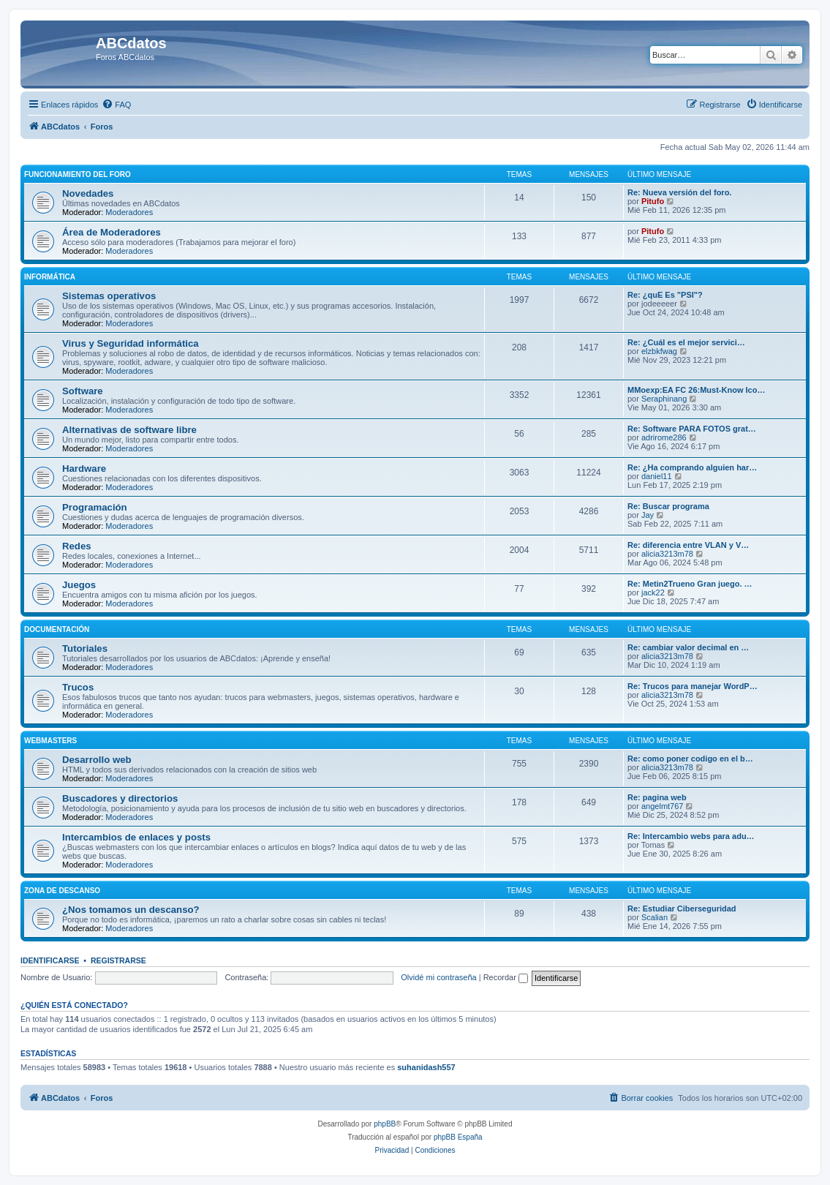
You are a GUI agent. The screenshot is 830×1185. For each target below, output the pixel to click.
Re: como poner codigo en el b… (690, 758)
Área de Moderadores (111, 232)
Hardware (84, 468)
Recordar (505, 977)
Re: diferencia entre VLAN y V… (688, 545)
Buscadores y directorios (120, 798)
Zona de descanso (62, 891)
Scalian (654, 917)
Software (82, 390)
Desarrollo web (97, 759)
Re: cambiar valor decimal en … (688, 647)
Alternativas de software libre (129, 429)
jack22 (653, 592)
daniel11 (656, 476)
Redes (76, 546)
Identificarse (50, 960)
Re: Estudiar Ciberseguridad (681, 908)
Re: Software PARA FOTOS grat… (691, 428)
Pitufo (652, 201)
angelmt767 (662, 806)
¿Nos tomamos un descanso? (131, 909)
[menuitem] (116, 104)
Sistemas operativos (109, 295)
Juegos (79, 584)
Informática (49, 277)
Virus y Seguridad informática (130, 343)
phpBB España (458, 1137)
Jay (647, 515)
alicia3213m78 (667, 553)
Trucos (78, 687)
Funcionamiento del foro (77, 174)
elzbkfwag (659, 351)
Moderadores (129, 212)
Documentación (56, 629)
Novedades (87, 193)
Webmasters (50, 741)
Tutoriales (84, 648)
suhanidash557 (426, 1067)
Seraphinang (664, 398)
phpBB (385, 1124)
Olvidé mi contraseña (438, 977)
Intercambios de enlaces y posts (136, 837)
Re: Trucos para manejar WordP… (692, 686)
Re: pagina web (657, 797)
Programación (94, 507)
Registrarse (118, 960)
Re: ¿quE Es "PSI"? (665, 294)
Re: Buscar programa (668, 506)
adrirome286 (664, 437)
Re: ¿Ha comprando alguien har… (692, 467)
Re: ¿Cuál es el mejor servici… (686, 342)
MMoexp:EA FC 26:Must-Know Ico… (696, 389)
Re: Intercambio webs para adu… (691, 836)
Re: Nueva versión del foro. (679, 192)
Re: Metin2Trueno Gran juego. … (689, 583)
